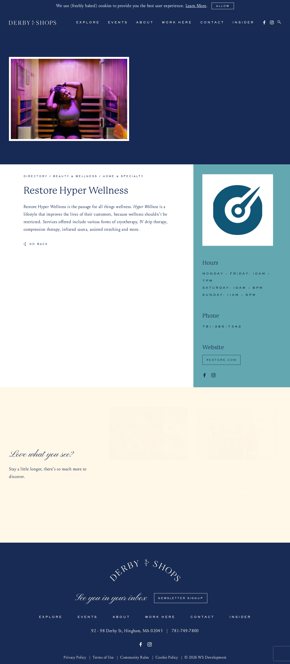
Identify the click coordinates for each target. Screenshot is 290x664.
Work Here (177, 22)
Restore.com (221, 360)
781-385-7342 (222, 326)
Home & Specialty (123, 176)
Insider (243, 22)
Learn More (196, 5)
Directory (36, 176)
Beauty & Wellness (75, 176)
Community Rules (134, 657)
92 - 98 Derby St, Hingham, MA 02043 (127, 630)
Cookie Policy (166, 657)
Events (118, 22)
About (145, 22)
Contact (212, 22)
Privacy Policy (75, 657)
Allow (222, 6)
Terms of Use (103, 657)
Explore (88, 22)
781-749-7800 (185, 630)
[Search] (279, 22)
